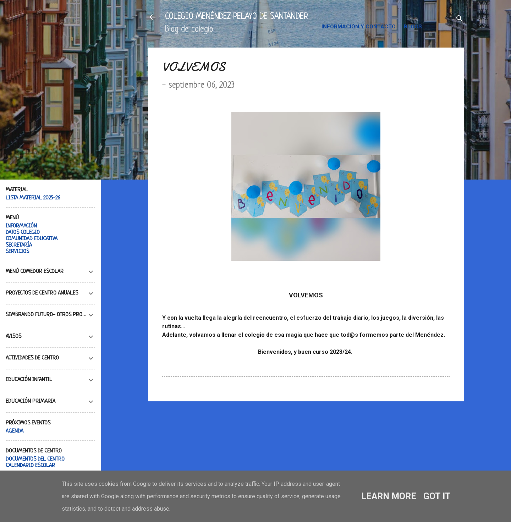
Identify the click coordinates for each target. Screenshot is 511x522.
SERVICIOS (17, 252)
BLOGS (413, 26)
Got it (437, 496)
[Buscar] (459, 19)
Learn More (388, 496)
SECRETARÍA (19, 245)
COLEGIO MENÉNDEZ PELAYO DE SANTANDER (236, 16)
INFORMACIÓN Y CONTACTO (359, 26)
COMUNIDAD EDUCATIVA (31, 239)
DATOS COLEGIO (23, 233)
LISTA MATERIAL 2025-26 (33, 198)
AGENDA (14, 431)
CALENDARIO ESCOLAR (30, 466)
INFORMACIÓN (21, 226)
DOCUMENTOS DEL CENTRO (35, 459)
